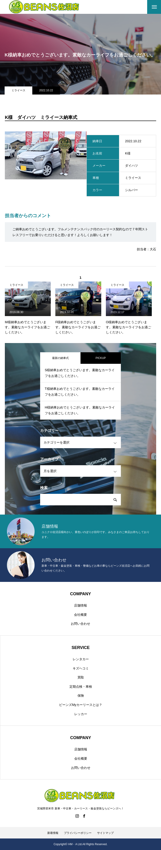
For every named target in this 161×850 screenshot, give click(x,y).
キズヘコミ (81, 668)
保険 (81, 695)
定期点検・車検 (80, 686)
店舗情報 (80, 605)
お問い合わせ (80, 623)
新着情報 (52, 833)
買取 (81, 677)
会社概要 (80, 614)
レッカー (80, 714)
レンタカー (81, 659)
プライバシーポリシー (78, 833)
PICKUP (100, 358)
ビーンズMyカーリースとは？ (80, 705)
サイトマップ (105, 833)
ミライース (18, 90)
